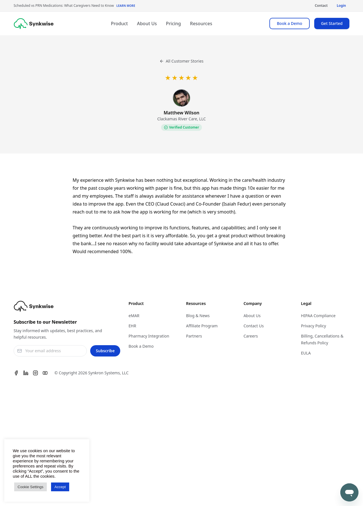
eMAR (133, 315)
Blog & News (198, 315)
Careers (251, 336)
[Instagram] (35, 372)
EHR (132, 325)
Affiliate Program (202, 325)
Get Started (332, 23)
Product (119, 23)
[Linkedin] (25, 372)
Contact (321, 5)
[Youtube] (45, 372)
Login (341, 5)
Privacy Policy (313, 325)
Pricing (173, 23)
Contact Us (254, 325)
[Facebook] (16, 372)
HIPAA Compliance (318, 315)
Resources (201, 23)
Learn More (125, 6)
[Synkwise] (34, 23)
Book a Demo (289, 23)
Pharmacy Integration (148, 336)
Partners (194, 336)
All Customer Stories (181, 61)
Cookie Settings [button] (30, 487)
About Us (147, 23)
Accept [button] (60, 487)
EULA (306, 353)
